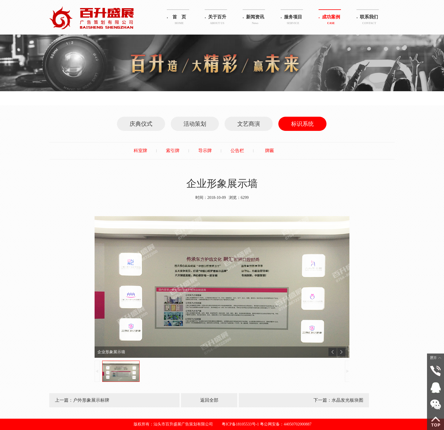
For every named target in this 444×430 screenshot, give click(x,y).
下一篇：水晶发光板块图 (338, 400)
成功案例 (331, 20)
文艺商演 (248, 124)
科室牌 (140, 150)
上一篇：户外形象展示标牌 (82, 400)
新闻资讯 (255, 20)
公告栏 (237, 150)
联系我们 (369, 20)
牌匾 (269, 150)
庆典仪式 (141, 124)
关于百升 (217, 20)
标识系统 (302, 124)
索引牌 (173, 150)
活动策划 (194, 124)
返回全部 (209, 400)
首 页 (179, 20)
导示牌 (205, 150)
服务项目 (293, 20)
